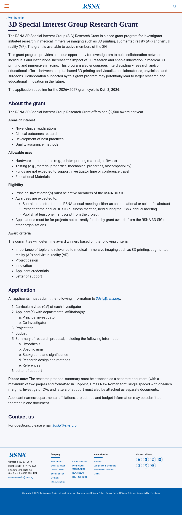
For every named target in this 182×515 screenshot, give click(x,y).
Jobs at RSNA (57, 469)
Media (97, 474)
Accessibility (143, 493)
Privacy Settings (128, 493)
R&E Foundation (79, 477)
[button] (139, 459)
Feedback (155, 493)
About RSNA (57, 461)
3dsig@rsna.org (64, 425)
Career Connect (79, 461)
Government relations (104, 469)
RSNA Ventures (58, 482)
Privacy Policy (97, 493)
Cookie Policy (112, 493)
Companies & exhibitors (105, 466)
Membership (16, 17)
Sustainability (57, 474)
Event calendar (58, 466)
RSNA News (78, 473)
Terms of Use (83, 493)
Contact (54, 478)
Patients (97, 461)
